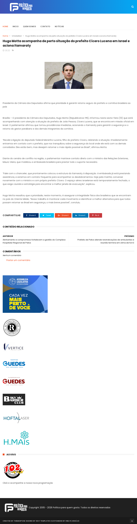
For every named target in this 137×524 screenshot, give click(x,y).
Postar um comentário (18, 260)
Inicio (16, 24)
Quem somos (29, 24)
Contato (45, 24)
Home (5, 24)
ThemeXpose (19, 520)
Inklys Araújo (72, 520)
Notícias (59, 24)
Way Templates (43, 520)
